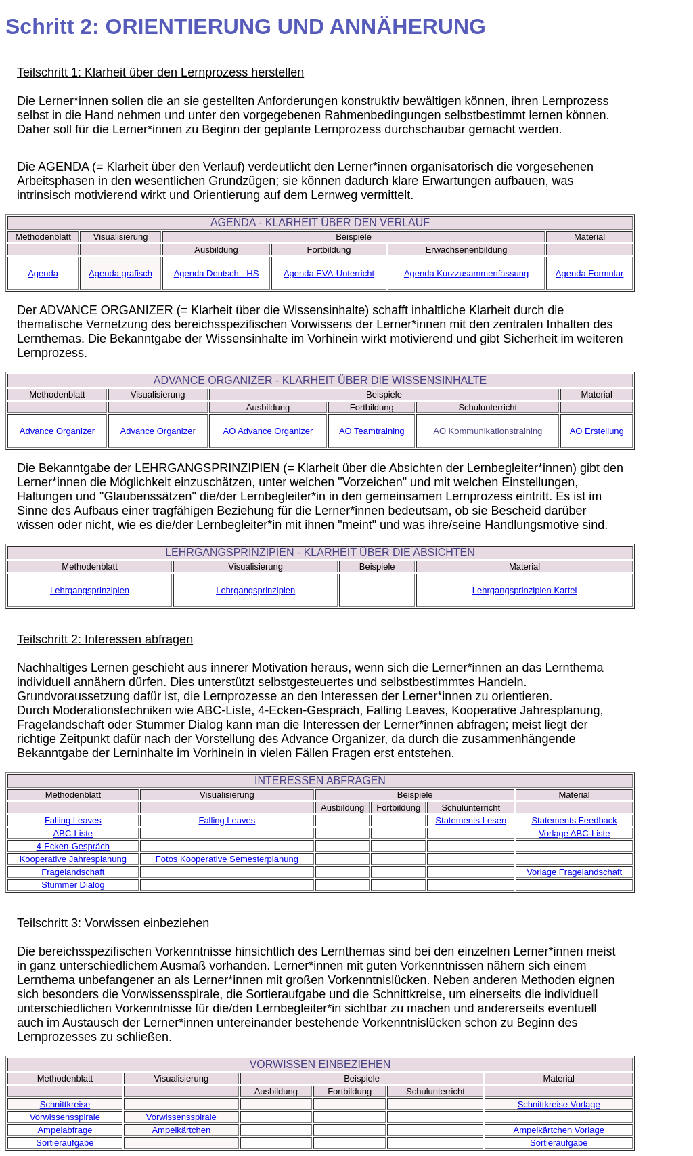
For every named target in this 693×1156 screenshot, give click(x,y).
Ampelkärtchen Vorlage (559, 1130)
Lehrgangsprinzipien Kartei (524, 590)
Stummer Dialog (72, 885)
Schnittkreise (65, 1104)
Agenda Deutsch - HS (216, 273)
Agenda (43, 273)
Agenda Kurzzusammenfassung (466, 273)
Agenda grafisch (120, 273)
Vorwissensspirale (65, 1117)
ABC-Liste (73, 833)
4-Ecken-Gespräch (73, 846)
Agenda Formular (589, 273)
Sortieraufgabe (64, 1143)
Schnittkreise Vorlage (559, 1104)
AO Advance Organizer (268, 431)
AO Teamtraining (372, 431)
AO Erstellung (597, 431)
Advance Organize (156, 431)
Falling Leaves (73, 820)
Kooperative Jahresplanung (73, 859)
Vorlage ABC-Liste (574, 833)
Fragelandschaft (72, 872)
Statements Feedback (574, 820)
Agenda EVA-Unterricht (329, 273)
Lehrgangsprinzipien (89, 590)
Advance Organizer (57, 431)
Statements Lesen (470, 820)
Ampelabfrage (64, 1130)
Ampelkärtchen (181, 1130)
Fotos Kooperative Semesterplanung (227, 859)
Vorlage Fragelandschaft (574, 872)
